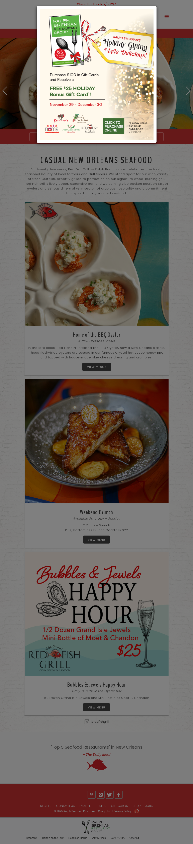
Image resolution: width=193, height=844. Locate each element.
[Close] (187, 2)
